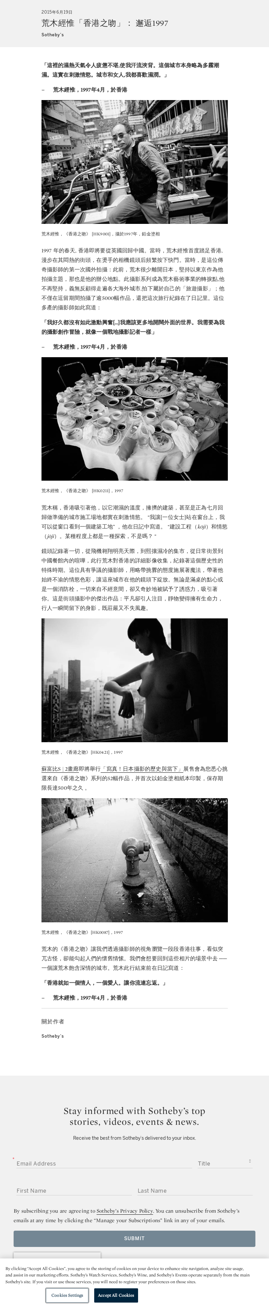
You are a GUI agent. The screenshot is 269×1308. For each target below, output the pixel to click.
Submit (134, 1239)
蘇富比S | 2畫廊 (60, 768)
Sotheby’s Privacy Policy (125, 1210)
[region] (134, 1283)
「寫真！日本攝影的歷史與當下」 (142, 768)
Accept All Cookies (116, 1295)
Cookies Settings (67, 1295)
